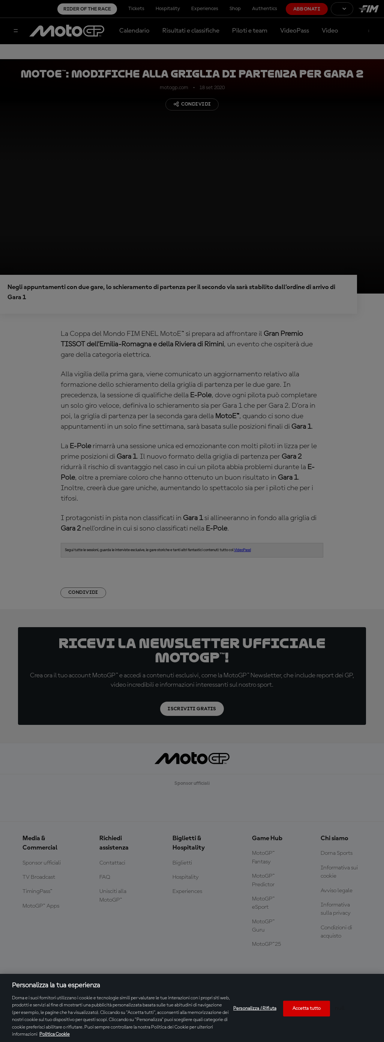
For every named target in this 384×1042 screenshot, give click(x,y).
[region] (192, 1008)
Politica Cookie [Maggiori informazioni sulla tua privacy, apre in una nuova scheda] (54, 1034)
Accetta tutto (306, 1008)
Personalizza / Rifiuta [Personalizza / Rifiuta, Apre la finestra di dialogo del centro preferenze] (254, 1008)
